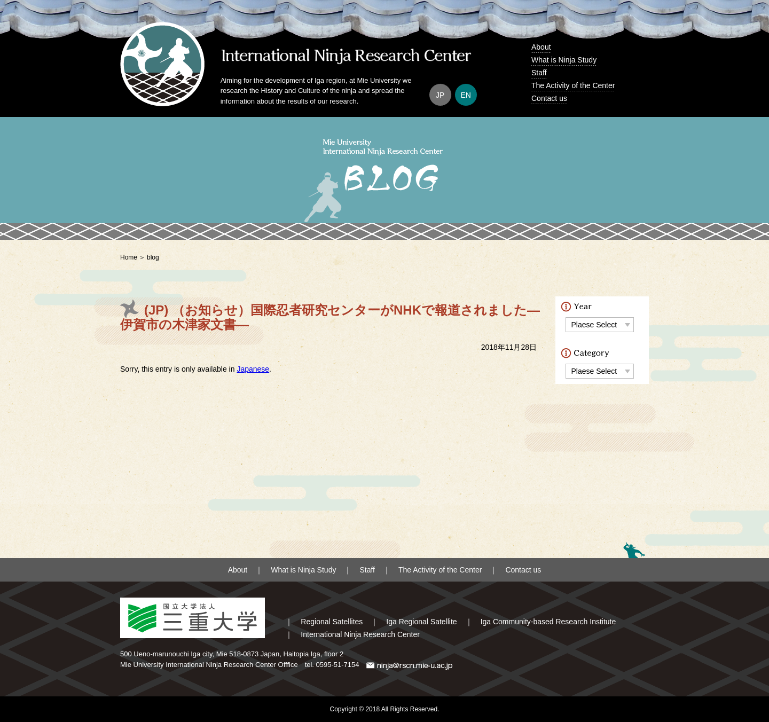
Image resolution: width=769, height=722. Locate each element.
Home (128, 257)
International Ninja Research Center (360, 634)
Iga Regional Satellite (421, 621)
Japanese (253, 369)
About (541, 47)
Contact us (549, 98)
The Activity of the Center (573, 85)
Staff (539, 72)
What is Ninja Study (564, 60)
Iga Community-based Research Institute (548, 621)
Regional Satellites (332, 621)
